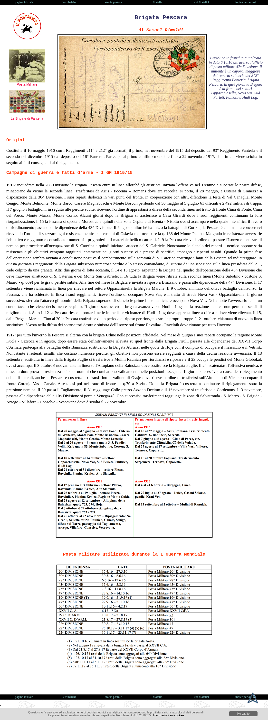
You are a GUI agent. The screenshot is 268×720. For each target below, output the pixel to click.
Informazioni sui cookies (168, 715)
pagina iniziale (24, 2)
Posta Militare (27, 82)
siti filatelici (201, 2)
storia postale (113, 2)
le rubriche (69, 2)
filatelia (157, 2)
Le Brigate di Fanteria (27, 118)
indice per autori (245, 2)
